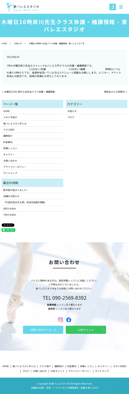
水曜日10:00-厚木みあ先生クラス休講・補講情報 (29, 91)
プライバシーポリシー (14, 166)
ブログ (70, 117)
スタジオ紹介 (10, 117)
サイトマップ (10, 173)
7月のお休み (9, 214)
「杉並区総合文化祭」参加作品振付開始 (24, 202)
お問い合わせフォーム (43, 330)
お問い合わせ (10, 160)
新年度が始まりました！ (16, 190)
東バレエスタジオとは (14, 123)
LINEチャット (86, 330)
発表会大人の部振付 (114, 91)
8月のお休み (9, 208)
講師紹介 (8, 135)
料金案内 (8, 142)
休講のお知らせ (11, 196)
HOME (4, 43)
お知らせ (18, 43)
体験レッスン (10, 148)
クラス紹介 (9, 129)
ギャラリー (9, 154)
